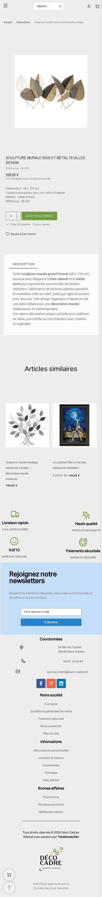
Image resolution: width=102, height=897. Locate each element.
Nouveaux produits (51, 804)
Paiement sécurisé (51, 718)
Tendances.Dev (68, 837)
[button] (21, 234)
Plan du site (51, 733)
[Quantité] (11, 216)
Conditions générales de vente (51, 711)
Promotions (51, 797)
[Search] (48, 6)
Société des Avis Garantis (51, 888)
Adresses (51, 772)
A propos (51, 704)
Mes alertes (51, 780)
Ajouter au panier (39, 216)
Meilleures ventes (51, 812)
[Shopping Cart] (9, 874)
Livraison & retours (51, 758)
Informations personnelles (51, 750)
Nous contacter (51, 726)
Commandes (51, 765)
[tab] (23, 264)
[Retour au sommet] (9, 887)
